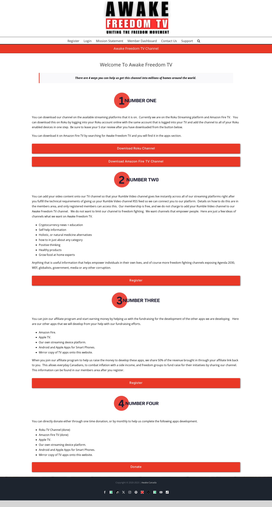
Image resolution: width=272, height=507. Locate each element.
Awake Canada (148, 482)
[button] (198, 40)
